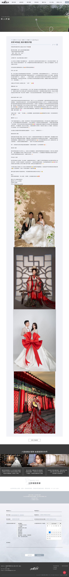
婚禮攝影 (20, 523)
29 (60, 536)
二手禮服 (20, 526)
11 (51, 532)
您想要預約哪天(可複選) (39, 523)
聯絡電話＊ (37, 510)
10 (49, 532)
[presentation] (34, 550)
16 (47, 534)
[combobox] (51, 515)
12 (54, 532)
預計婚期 (8, 519)
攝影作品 (44, 2)
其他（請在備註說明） (23, 536)
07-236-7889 (6, 568)
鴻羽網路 (65, 574)
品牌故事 (21, 2)
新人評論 (52, 2)
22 (60, 534)
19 (54, 534)
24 (49, 536)
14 (58, 532)
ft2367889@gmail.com (10, 570)
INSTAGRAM (65, 565)
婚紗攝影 (20, 530)
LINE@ (55, 567)
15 (60, 532)
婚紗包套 (20, 529)
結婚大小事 (59, 2)
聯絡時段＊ (37, 515)
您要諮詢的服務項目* (11, 523)
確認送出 (39, 555)
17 (49, 534)
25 (51, 536)
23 (47, 536)
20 (56, 534)
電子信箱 (8, 515)
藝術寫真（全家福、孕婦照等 (24, 535)
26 (54, 536)
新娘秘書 (36, 2)
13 (56, 532)
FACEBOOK (56, 565)
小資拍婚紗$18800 (22, 525)
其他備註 (8, 542)
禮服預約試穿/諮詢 (22, 527)
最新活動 (14, 2)
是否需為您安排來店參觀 (40, 519)
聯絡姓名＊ (8, 510)
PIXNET (55, 569)
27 (56, 536)
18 (51, 534)
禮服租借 (20, 532)
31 (49, 538)
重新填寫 (30, 555)
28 (58, 536)
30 (47, 538)
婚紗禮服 (29, 2)
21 (58, 534)
